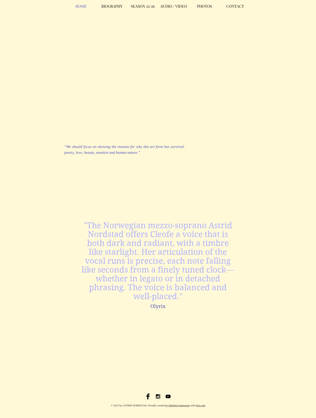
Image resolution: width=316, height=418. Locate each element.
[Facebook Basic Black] (148, 396)
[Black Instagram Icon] (158, 396)
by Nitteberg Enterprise (177, 405)
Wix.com (200, 405)
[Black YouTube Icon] (168, 396)
